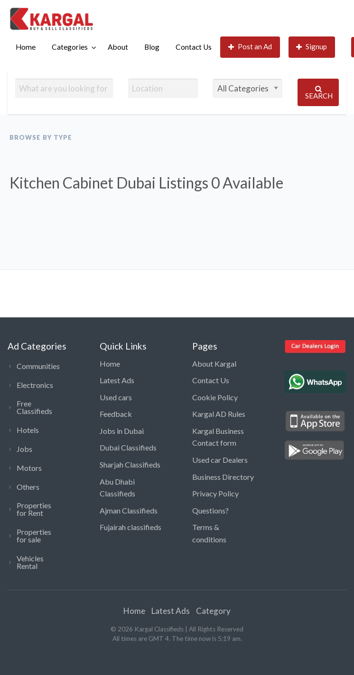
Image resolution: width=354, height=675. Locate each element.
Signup (311, 46)
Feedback (116, 413)
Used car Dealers (220, 459)
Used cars (116, 397)
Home (26, 47)
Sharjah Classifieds (130, 464)
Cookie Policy (215, 397)
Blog (151, 47)
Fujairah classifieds (130, 526)
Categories (70, 47)
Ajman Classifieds (129, 510)
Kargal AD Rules (218, 413)
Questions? (210, 510)
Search (319, 92)
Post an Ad (250, 46)
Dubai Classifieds (128, 447)
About (118, 47)
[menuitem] (26, 47)
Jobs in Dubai (122, 430)
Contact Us (194, 47)
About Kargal (214, 363)
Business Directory (223, 476)
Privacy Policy (215, 493)
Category (213, 611)
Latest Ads (117, 380)
